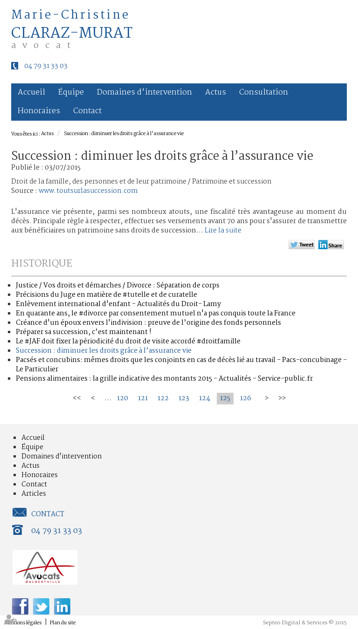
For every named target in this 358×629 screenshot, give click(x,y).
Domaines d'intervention (144, 92)
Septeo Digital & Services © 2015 (305, 623)
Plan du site (63, 623)
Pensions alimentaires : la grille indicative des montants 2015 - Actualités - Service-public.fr (164, 378)
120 (122, 398)
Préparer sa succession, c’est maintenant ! (83, 332)
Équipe (71, 92)
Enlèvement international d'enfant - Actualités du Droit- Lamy (118, 304)
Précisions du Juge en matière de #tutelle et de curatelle (106, 295)
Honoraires (39, 111)
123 (184, 398)
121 (143, 398)
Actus (215, 92)
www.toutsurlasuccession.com (88, 191)
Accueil (31, 92)
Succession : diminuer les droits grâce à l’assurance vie (124, 134)
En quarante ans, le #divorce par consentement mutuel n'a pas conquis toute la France (156, 313)
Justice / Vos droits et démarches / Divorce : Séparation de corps (118, 285)
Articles (33, 493)
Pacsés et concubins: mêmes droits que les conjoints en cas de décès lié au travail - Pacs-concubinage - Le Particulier (181, 365)
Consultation (263, 92)
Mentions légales (22, 623)
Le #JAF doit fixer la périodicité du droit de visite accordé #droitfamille (128, 341)
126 (245, 398)
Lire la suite (223, 230)
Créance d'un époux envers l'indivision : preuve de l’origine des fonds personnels (148, 322)
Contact (87, 111)
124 (204, 398)
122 (163, 398)
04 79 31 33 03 (46, 66)
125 (225, 398)
